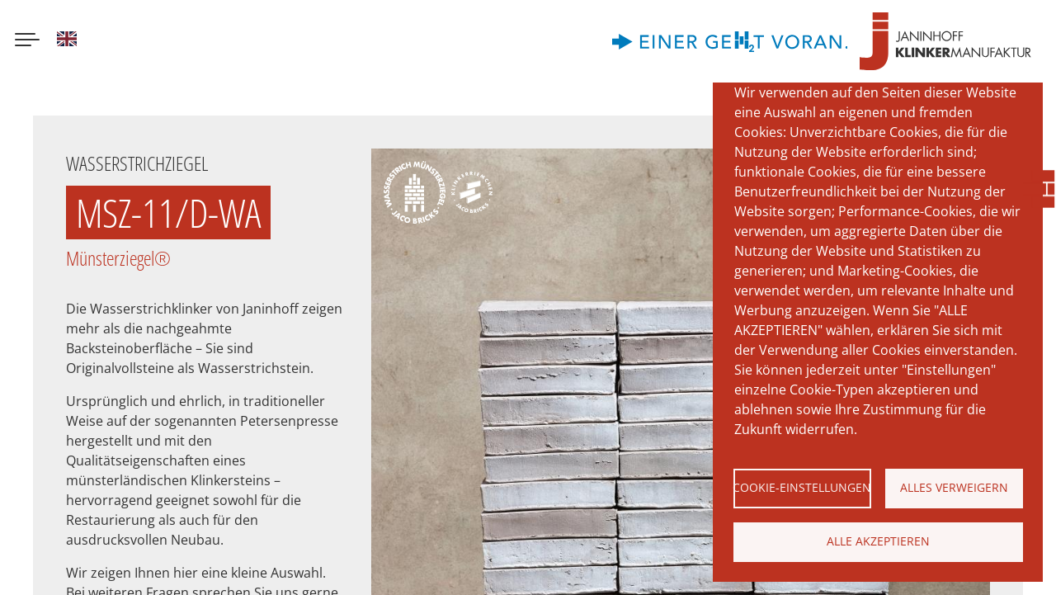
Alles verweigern (954, 487)
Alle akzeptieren (878, 541)
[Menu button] (27, 41)
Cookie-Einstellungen (802, 487)
